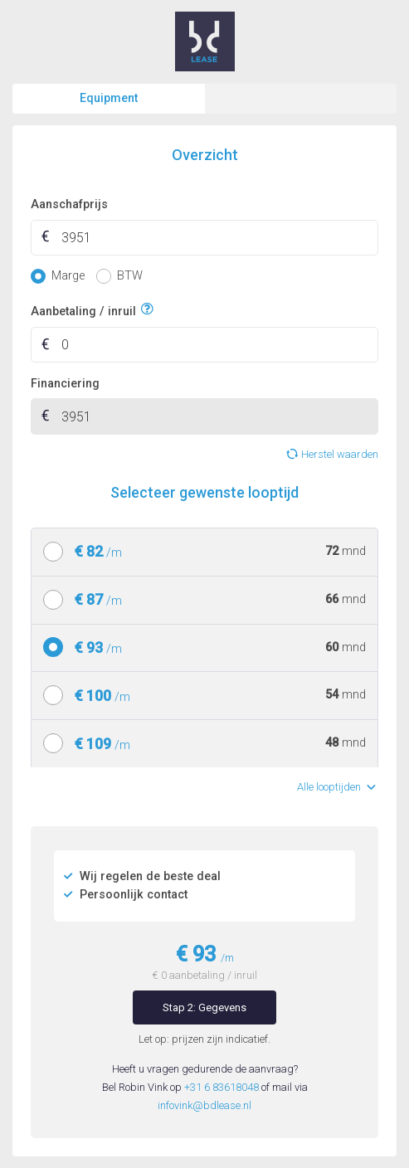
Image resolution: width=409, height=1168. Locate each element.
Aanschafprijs (69, 204)
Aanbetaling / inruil (83, 309)
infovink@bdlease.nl (204, 1105)
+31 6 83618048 (221, 1087)
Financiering (65, 384)
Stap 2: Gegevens (204, 1007)
